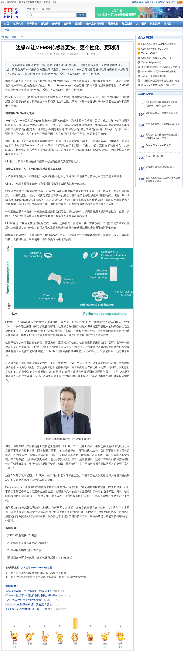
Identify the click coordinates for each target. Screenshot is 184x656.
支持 (105, 645)
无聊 (75, 645)
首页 (7, 37)
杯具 (60, 645)
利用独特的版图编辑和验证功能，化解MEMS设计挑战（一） (163, 104)
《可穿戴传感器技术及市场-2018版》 (27, 542)
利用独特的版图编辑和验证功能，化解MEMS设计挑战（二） (163, 136)
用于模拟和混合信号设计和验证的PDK (160, 67)
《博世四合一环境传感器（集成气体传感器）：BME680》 (40, 557)
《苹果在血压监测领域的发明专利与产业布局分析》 (31, 2)
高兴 (90, 645)
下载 (42, 9)
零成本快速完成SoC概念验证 (160, 167)
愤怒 (45, 645)
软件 (14, 37)
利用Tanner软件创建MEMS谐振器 (163, 123)
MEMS (34, 567)
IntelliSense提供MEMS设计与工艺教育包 (29, 609)
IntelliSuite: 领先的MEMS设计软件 (158, 44)
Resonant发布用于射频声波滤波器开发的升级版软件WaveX (51, 577)
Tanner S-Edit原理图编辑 (153, 76)
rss (180, 2)
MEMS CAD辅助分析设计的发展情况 (27, 604)
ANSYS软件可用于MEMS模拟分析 (26, 600)
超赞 (120, 645)
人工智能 (25, 567)
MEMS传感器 (45, 567)
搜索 (7, 30)
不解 (29, 645)
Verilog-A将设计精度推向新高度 (162, 113)
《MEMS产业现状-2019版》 (22, 535)
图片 (35, 9)
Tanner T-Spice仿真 (151, 62)
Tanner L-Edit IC (149, 53)
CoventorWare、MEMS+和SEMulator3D (28, 591)
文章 (29, 9)
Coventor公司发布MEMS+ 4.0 (156, 58)
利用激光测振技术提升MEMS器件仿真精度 (41, 573)
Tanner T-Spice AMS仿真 (158, 145)
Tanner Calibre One (155, 156)
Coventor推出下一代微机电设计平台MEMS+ (31, 595)
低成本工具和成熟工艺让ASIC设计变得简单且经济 (163, 179)
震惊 (14, 645)
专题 (48, 9)
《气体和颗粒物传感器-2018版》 (24, 550)
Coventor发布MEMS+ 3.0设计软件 (158, 85)
